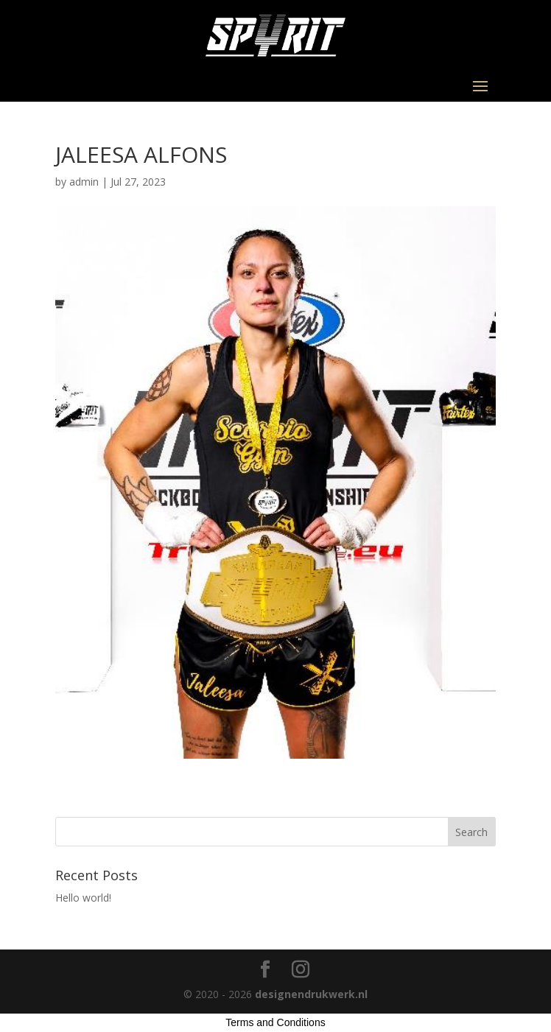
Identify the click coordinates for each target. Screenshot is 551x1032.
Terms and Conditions (275, 1022)
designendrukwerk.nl (311, 994)
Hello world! (83, 898)
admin (84, 182)
